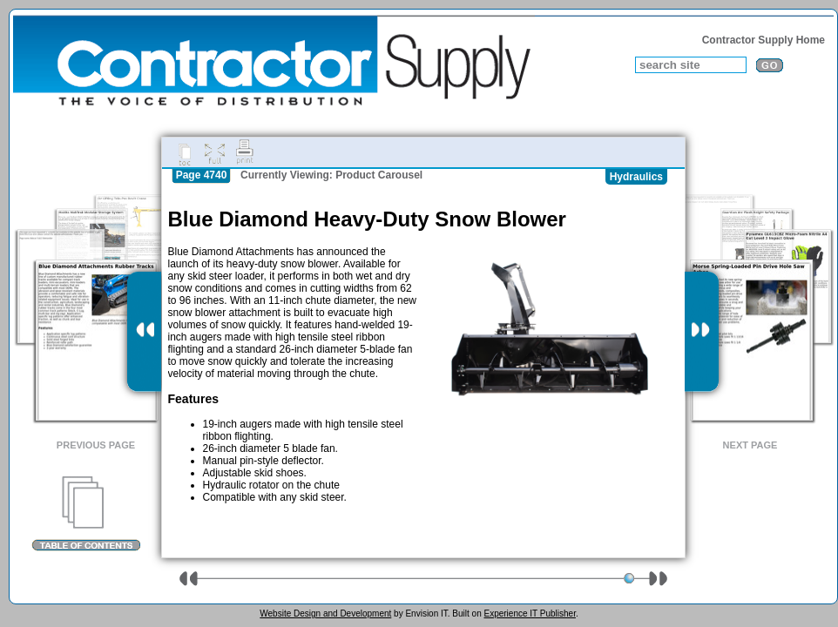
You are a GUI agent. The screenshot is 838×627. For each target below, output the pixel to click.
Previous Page (96, 445)
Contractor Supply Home (763, 40)
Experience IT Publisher (529, 613)
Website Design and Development (325, 613)
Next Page (750, 445)
